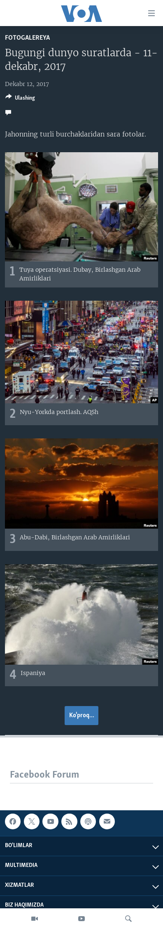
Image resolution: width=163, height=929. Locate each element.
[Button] (20, 99)
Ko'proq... (81, 715)
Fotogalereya (27, 37)
